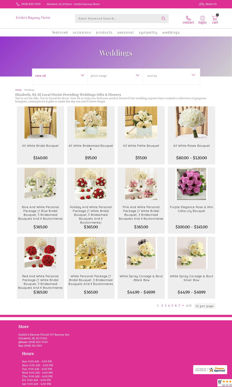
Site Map (208, 379)
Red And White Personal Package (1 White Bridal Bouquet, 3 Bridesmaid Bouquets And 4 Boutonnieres (40, 280)
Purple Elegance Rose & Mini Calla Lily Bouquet (191, 207)
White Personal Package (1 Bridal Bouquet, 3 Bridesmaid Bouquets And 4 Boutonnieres (90, 278)
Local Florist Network (187, 379)
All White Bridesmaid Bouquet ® (91, 146)
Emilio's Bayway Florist (33, 18)
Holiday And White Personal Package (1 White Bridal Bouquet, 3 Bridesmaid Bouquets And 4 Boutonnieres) (91, 213)
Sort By (152, 74)
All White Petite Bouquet (141, 144)
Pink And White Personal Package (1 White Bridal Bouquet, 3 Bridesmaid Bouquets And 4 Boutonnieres (141, 211)
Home (18, 88)
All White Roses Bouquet (191, 144)
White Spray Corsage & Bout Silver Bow (191, 276)
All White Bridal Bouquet (40, 144)
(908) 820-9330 (31, 4)
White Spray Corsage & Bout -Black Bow (141, 276)
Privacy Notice (163, 379)
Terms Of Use (143, 379)
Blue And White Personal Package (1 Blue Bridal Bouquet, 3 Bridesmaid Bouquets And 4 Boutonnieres (40, 211)
